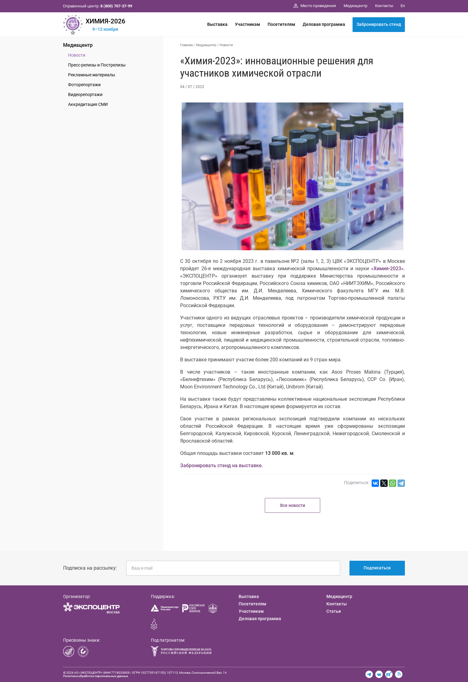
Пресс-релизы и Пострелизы (97, 64)
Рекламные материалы (91, 74)
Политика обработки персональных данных (95, 676)
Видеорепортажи (85, 94)
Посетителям (281, 24)
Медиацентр (78, 45)
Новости (76, 55)
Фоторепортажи (84, 84)
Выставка (217, 24)
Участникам (247, 24)
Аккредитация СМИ (88, 104)
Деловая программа (324, 24)
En (403, 5)
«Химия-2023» (387, 268)
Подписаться (377, 567)
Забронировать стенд (379, 24)
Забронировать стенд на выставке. (221, 465)
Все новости (292, 505)
